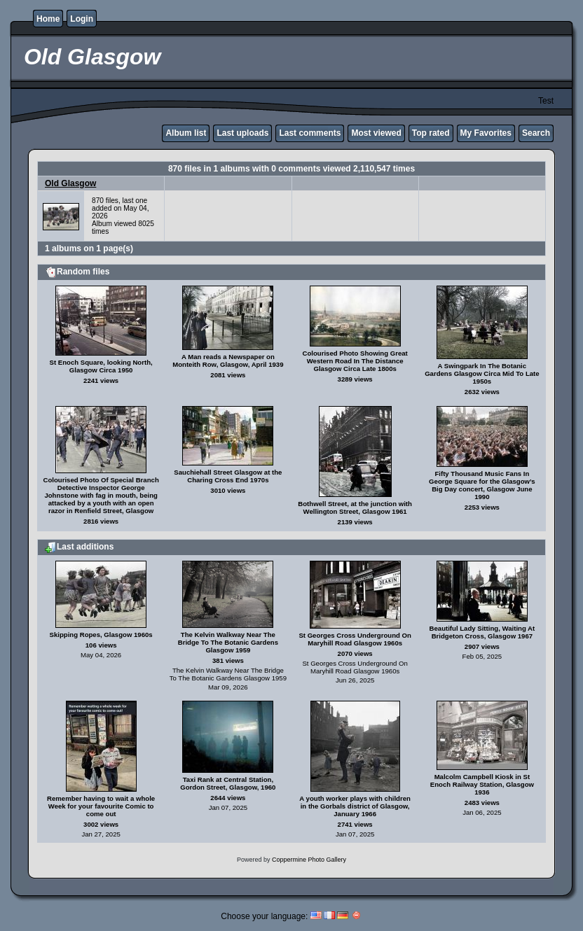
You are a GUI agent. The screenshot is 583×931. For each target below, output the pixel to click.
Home (48, 19)
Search (536, 133)
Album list (185, 133)
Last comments (310, 133)
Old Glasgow (70, 183)
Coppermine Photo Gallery (309, 859)
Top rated (431, 133)
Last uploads (242, 133)
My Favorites (486, 133)
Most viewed (376, 133)
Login (81, 19)
